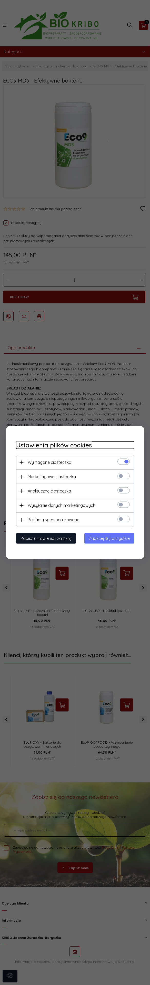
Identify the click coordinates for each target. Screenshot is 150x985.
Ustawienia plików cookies (54, 445)
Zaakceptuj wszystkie (109, 538)
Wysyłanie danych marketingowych (61, 505)
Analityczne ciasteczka (49, 491)
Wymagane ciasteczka (49, 462)
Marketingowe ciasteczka (52, 476)
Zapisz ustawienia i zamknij (46, 538)
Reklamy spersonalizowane (53, 519)
